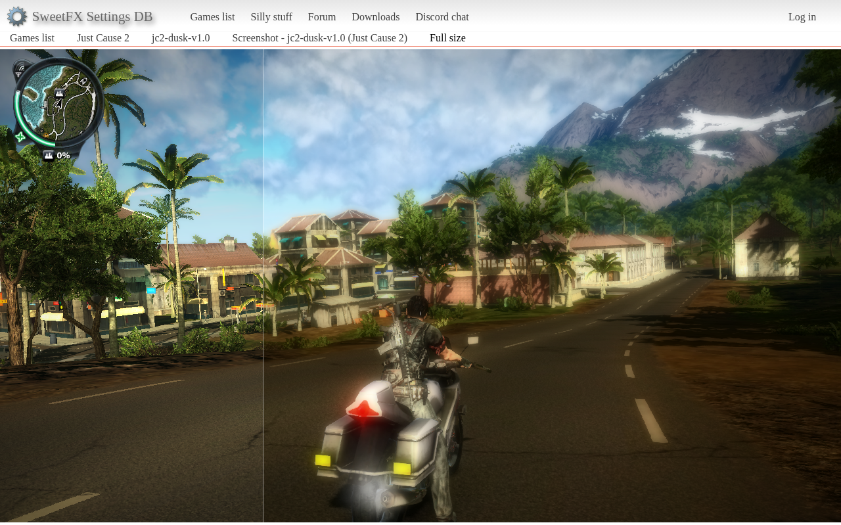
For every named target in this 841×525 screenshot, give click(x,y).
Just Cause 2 (103, 37)
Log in (802, 16)
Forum (322, 16)
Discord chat (441, 16)
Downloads (375, 16)
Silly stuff (271, 16)
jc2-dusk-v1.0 (181, 37)
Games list (213, 16)
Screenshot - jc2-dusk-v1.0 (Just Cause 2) (319, 37)
